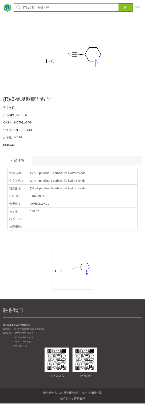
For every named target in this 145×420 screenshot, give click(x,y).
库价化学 (80, 398)
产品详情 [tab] (17, 160)
